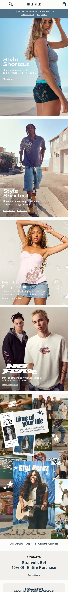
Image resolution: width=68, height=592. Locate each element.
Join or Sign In (34, 575)
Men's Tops (22, 210)
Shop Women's (27, 14)
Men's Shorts (9, 210)
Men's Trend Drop (10, 384)
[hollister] (34, 4)
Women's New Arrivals (12, 298)
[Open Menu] (3, 4)
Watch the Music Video (48, 543)
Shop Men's (42, 14)
